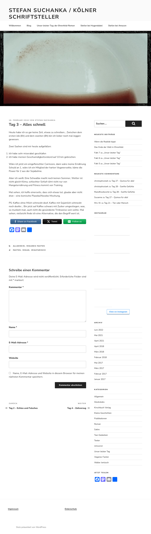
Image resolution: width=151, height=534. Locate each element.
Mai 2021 (98, 335)
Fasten (17, 250)
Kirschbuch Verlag (102, 407)
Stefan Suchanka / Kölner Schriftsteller (53, 14)
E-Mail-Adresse (18, 342)
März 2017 (99, 368)
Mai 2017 (98, 362)
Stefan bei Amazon (117, 25)
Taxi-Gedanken (101, 435)
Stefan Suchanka (45, 120)
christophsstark (101, 181)
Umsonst (98, 446)
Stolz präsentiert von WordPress (31, 527)
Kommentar (16, 287)
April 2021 (99, 340)
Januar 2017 (99, 379)
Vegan (26, 250)
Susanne (98, 197)
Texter (97, 440)
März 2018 (99, 351)
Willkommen (15, 25)
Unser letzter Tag (102, 451)
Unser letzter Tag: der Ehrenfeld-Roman (56, 25)
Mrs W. (97, 203)
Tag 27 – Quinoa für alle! (123, 181)
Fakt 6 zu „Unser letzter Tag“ (107, 158)
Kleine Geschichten (102, 413)
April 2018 (99, 346)
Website (13, 358)
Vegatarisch (38, 250)
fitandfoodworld (101, 192)
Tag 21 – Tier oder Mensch (116, 203)
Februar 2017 (100, 373)
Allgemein (19, 246)
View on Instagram (118, 312)
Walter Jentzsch (101, 462)
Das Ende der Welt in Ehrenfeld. (109, 147)
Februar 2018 (100, 357)
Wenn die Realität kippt (105, 141)
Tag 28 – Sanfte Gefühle (123, 186)
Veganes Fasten (35, 246)
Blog (29, 25)
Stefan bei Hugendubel (91, 25)
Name (13, 327)
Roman (97, 424)
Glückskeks (99, 402)
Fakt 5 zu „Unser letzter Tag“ (107, 163)
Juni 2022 (98, 329)
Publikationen (100, 418)
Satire (97, 429)
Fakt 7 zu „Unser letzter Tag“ (107, 152)
